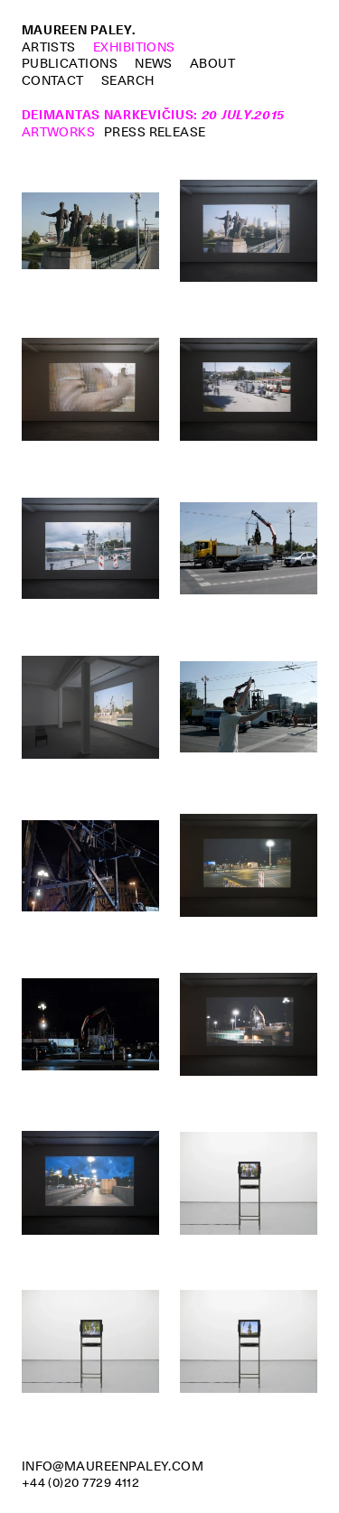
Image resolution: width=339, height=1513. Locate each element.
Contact (53, 80)
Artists (49, 47)
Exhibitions (134, 47)
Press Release (155, 132)
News (154, 63)
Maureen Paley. (79, 30)
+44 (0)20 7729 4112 (81, 1482)
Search (128, 80)
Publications (70, 63)
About (212, 63)
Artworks (59, 132)
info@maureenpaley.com (113, 1466)
